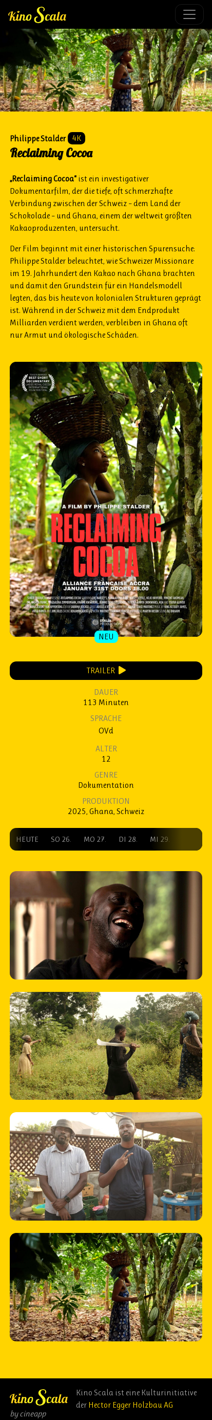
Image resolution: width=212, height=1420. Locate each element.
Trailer (106, 670)
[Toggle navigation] (189, 14)
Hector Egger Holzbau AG (130, 1405)
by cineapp (28, 1413)
